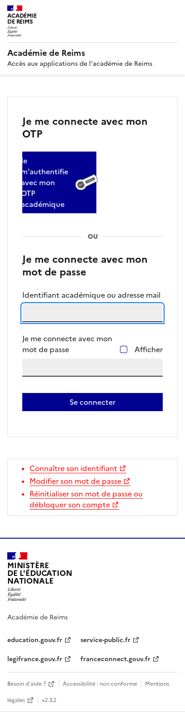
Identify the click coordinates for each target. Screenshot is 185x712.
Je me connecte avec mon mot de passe (67, 344)
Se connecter (92, 402)
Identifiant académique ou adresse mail (91, 295)
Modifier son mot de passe (75, 481)
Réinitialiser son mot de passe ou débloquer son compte (86, 499)
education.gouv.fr (34, 640)
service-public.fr (105, 640)
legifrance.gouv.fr (34, 659)
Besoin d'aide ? (26, 684)
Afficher (149, 349)
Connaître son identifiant (73, 468)
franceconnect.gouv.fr (115, 659)
